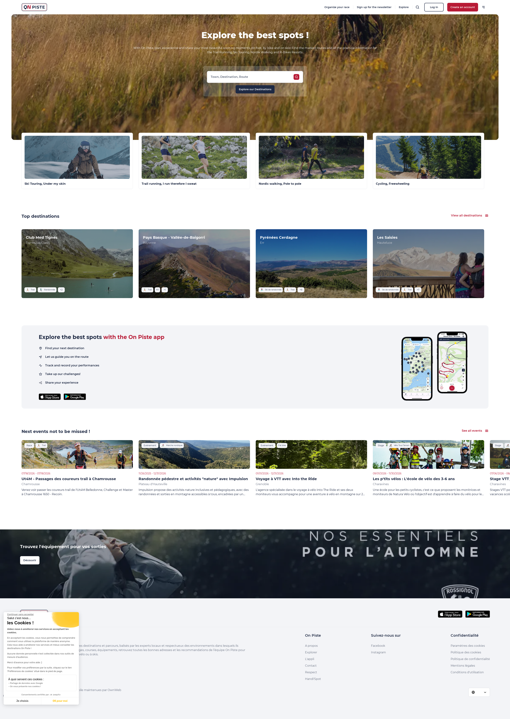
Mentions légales (463, 665)
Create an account (462, 7)
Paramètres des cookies (468, 645)
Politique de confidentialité (470, 659)
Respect (311, 672)
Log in (434, 7)
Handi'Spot (313, 679)
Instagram (378, 652)
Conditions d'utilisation (467, 672)
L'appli (309, 659)
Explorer (311, 652)
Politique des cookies (466, 652)
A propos (311, 645)
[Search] (417, 7)
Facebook (378, 645)
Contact (311, 665)
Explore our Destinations (255, 89)
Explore (404, 7)
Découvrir (29, 560)
